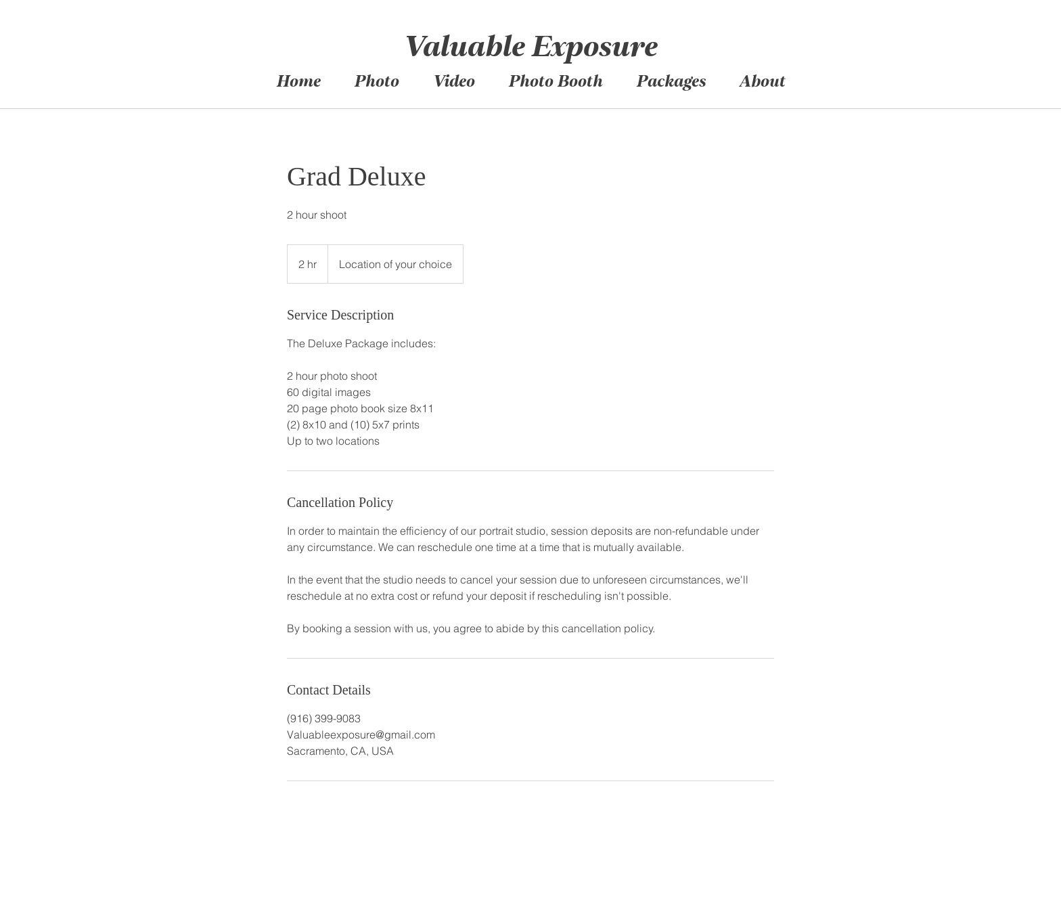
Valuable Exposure (529, 49)
